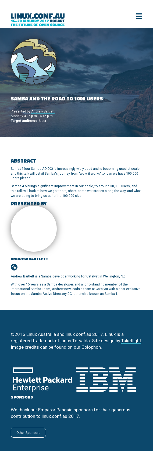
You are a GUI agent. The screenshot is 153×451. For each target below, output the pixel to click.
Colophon (91, 347)
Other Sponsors (28, 433)
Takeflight (131, 340)
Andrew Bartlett (43, 111)
